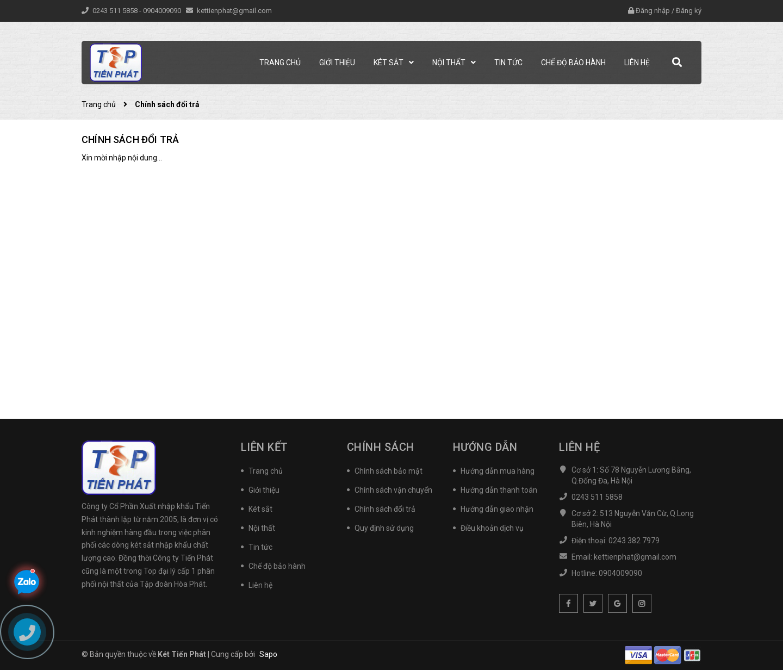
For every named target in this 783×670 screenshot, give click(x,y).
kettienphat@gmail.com (234, 11)
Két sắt (260, 509)
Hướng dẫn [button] (485, 447)
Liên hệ (260, 585)
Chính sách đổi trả (130, 139)
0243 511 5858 (115, 11)
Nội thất (261, 528)
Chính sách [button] (380, 447)
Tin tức (260, 547)
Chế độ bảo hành (277, 566)
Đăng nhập (653, 11)
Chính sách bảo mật (388, 471)
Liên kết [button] (264, 447)
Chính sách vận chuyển (393, 490)
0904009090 (163, 11)
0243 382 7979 (634, 540)
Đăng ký (688, 11)
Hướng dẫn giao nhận (497, 509)
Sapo (268, 654)
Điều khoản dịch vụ (492, 528)
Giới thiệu (263, 490)
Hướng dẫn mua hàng (498, 471)
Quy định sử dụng (384, 528)
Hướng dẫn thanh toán (499, 490)
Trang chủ (265, 471)
